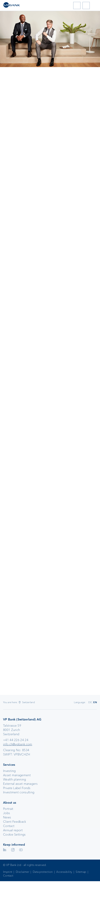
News (7, 817)
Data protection (43, 871)
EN (95, 702)
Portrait (8, 809)
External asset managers (20, 784)
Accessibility (64, 871)
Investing (9, 771)
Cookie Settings (14, 834)
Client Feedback (14, 822)
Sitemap (81, 871)
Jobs (6, 813)
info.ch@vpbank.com (17, 744)
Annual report (13, 830)
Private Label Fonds (17, 788)
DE (90, 702)
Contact (8, 826)
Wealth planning (14, 779)
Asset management (17, 775)
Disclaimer (22, 871)
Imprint (7, 871)
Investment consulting (18, 792)
